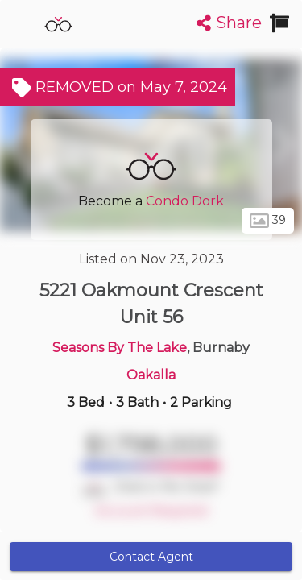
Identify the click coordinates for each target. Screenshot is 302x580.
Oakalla (151, 375)
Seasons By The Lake (119, 347)
